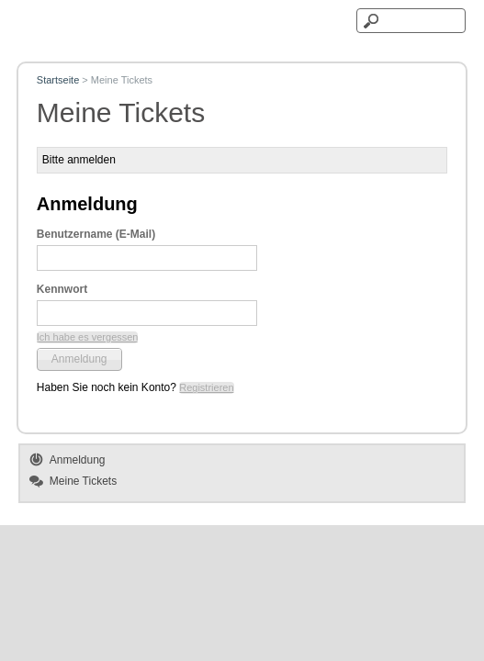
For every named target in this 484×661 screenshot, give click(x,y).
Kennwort (62, 289)
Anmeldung (78, 460)
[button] (88, 337)
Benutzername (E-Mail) (96, 234)
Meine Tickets (83, 481)
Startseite (58, 79)
